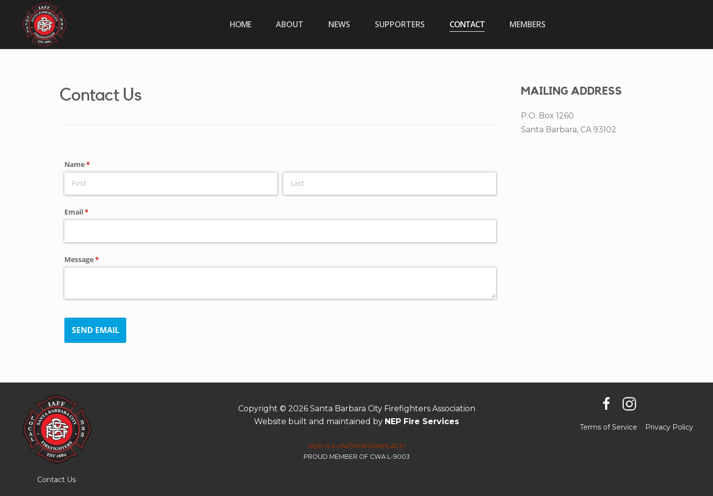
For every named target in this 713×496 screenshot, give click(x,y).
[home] (44, 24)
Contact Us (56, 479)
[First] (170, 183)
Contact (467, 24)
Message (96, 260)
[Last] (389, 183)
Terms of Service (608, 427)
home (240, 24)
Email (90, 212)
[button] (290, 24)
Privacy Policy (669, 427)
